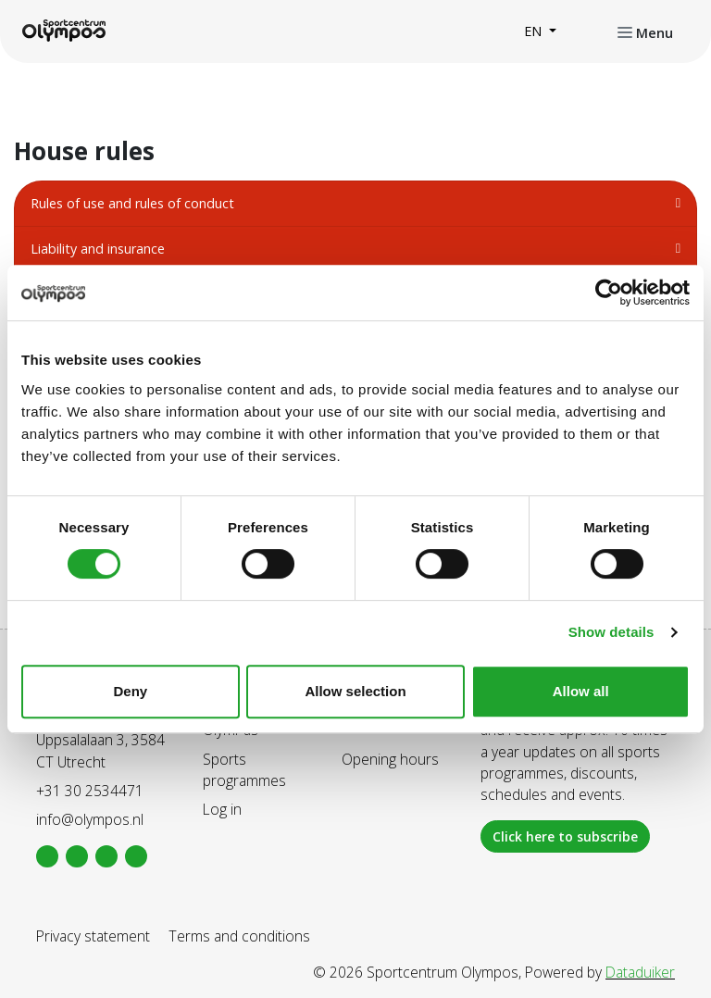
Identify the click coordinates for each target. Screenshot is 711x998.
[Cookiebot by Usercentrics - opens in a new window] (609, 292)
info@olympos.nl (89, 819)
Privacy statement (93, 936)
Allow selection (355, 691)
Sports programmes (244, 770)
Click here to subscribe (565, 836)
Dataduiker (640, 972)
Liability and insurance (98, 248)
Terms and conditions (239, 936)
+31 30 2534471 (89, 790)
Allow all (581, 691)
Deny (130, 691)
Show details (611, 632)
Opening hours (390, 759)
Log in (222, 809)
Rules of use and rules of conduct (132, 203)
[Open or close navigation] (645, 31)
